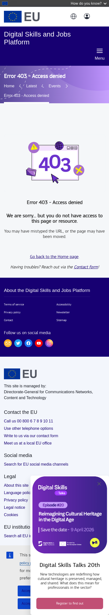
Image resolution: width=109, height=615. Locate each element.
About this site (16, 478)
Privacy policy (12, 305)
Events (18, 89)
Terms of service (14, 297)
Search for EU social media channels (36, 457)
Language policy (18, 486)
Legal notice (14, 500)
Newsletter (63, 305)
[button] (73, 16)
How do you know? (89, 3)
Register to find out (69, 603)
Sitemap (61, 313)
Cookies (11, 508)
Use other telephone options (28, 421)
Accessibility (63, 297)
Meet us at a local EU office (28, 436)
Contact (8, 313)
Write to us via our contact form (31, 429)
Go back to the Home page (54, 249)
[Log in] (87, 16)
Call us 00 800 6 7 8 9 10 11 (28, 414)
